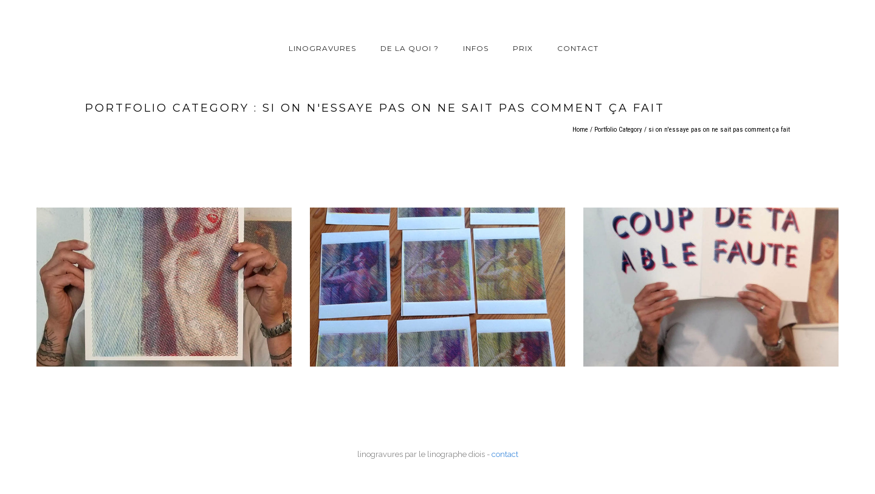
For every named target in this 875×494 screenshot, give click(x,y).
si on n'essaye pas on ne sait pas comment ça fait (719, 130)
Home (580, 130)
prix (523, 48)
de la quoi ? (409, 48)
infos (476, 48)
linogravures (322, 48)
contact (578, 48)
